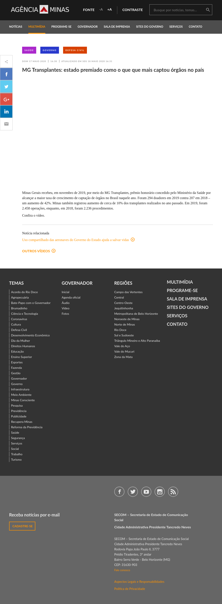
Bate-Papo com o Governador (31, 303)
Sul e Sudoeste (124, 335)
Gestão (16, 373)
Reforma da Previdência (26, 427)
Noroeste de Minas (126, 319)
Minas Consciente (23, 400)
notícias (15, 26)
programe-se (61, 26)
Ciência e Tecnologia (24, 313)
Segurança (18, 438)
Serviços (176, 26)
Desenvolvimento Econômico (30, 335)
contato (195, 26)
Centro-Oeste (123, 303)
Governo (50, 50)
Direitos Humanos (23, 346)
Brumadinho (19, 308)
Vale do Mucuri (124, 351)
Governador (19, 378)
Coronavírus (19, 319)
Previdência (18, 411)
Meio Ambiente (21, 394)
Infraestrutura (20, 389)
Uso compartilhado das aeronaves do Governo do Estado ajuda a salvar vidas (78, 240)
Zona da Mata (123, 357)
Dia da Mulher (20, 340)
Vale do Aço (122, 346)
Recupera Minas (21, 421)
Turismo (16, 459)
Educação (17, 351)
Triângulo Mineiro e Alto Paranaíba (137, 340)
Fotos (65, 313)
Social (15, 449)
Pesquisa (17, 405)
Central (119, 297)
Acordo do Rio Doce (24, 292)
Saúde (29, 50)
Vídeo (66, 308)
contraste (132, 10)
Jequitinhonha (123, 308)
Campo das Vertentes (128, 292)
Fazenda (16, 367)
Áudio (66, 303)
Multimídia (180, 281)
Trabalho (17, 454)
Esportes (17, 362)
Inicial (65, 292)
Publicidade (18, 416)
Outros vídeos (39, 251)
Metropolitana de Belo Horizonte (136, 313)
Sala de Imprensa (117, 26)
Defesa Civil (75, 50)
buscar (208, 10)
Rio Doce (120, 330)
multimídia (36, 26)
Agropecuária (20, 297)
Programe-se (182, 290)
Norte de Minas (124, 324)
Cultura (16, 324)
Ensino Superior (21, 357)
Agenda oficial (71, 297)
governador (88, 26)
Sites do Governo (149, 26)
